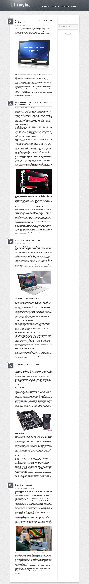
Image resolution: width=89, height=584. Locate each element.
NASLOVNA (46, 6)
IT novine (20, 4)
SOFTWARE (55, 6)
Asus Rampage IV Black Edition (27, 365)
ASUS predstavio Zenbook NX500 (27, 240)
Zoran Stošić (27, 25)
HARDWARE (65, 6)
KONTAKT (74, 6)
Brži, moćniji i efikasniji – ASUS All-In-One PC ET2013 (33, 21)
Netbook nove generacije (24, 485)
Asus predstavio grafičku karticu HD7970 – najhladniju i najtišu (33, 103)
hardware (33, 25)
